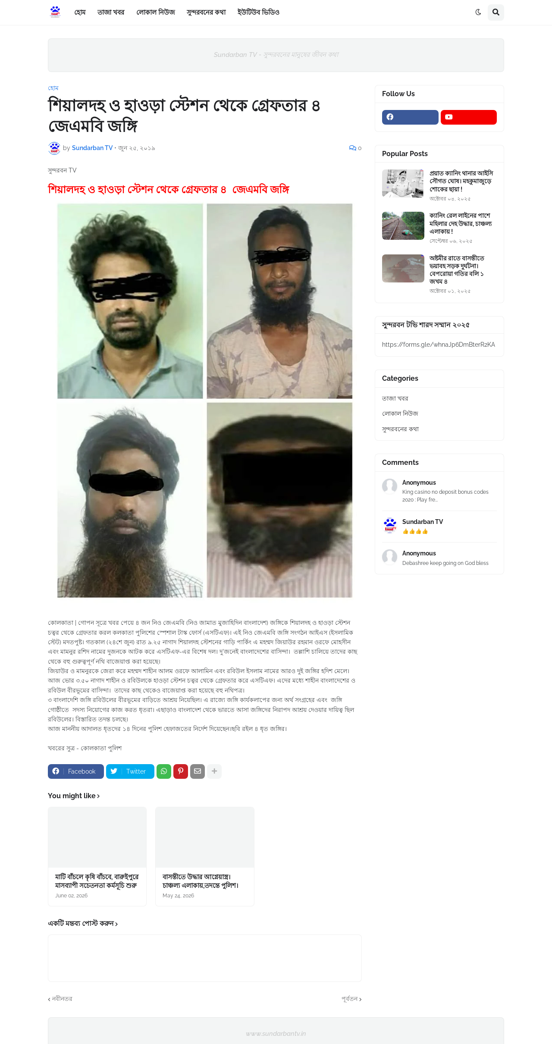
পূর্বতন (350, 998)
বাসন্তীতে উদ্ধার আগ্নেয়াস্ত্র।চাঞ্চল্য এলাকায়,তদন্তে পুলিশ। (200, 881)
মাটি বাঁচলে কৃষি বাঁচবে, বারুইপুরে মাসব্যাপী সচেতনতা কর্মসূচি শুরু (96, 881)
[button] (478, 12)
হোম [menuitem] (79, 12)
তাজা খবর (395, 398)
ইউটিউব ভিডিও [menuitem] (258, 12)
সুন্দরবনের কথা (400, 429)
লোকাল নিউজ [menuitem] (155, 12)
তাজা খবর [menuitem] (110, 12)
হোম (53, 88)
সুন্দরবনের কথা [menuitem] (206, 12)
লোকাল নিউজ (400, 413)
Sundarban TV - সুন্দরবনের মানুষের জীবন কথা (276, 55)
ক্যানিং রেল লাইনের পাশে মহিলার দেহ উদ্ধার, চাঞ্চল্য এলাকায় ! (461, 223)
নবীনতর (62, 998)
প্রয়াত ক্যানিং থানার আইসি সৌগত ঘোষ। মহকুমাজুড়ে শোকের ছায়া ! (461, 181)
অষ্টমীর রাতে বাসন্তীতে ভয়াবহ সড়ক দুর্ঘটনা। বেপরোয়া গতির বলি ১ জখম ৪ (457, 270)
